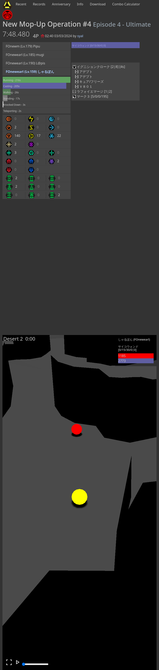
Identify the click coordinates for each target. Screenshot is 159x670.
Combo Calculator (126, 4)
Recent (21, 4)
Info (80, 4)
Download (98, 4)
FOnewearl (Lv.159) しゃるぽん (30, 71)
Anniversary (61, 4)
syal (80, 36)
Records (39, 4)
